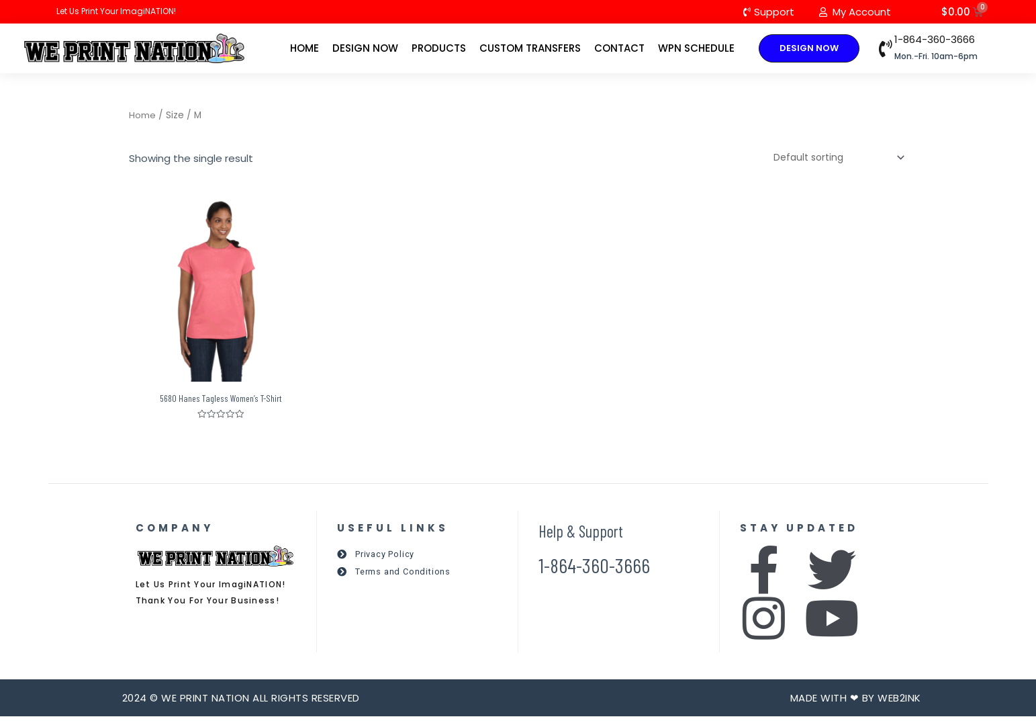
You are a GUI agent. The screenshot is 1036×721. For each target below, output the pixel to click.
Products (439, 49)
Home (304, 49)
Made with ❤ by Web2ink (855, 702)
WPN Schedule (696, 49)
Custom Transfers (530, 49)
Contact (619, 49)
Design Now (365, 49)
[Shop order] (832, 160)
